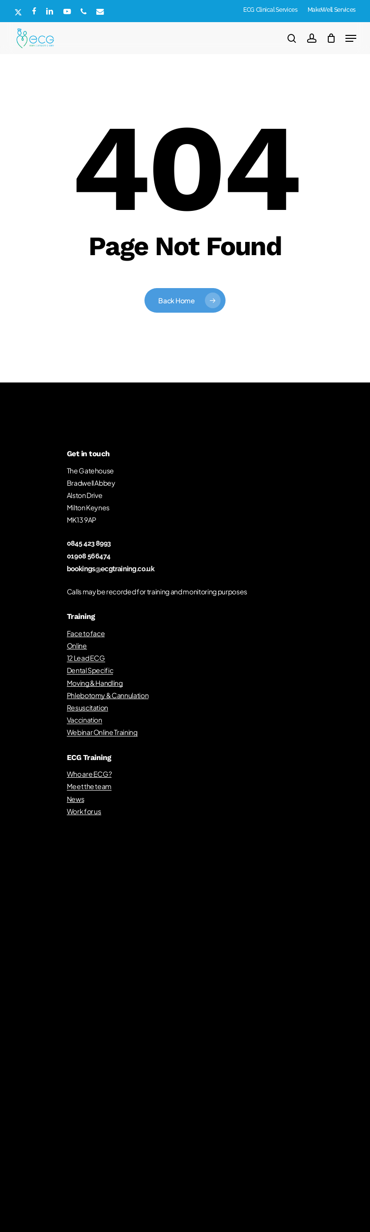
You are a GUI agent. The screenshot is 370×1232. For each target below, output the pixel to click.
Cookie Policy (182, 1102)
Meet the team (89, 786)
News (76, 798)
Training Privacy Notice (83, 1072)
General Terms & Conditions (153, 1072)
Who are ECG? (89, 773)
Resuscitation (88, 707)
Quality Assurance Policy (227, 1072)
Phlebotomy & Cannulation (108, 695)
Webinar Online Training (102, 732)
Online (77, 645)
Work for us (84, 811)
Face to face (86, 633)
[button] (350, 38)
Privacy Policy (142, 1102)
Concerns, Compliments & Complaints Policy (151, 1087)
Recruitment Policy (288, 1072)
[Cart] (331, 38)
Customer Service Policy (246, 1087)
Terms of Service (224, 1102)
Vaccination (84, 719)
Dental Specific (90, 670)
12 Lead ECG (86, 657)
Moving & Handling (95, 682)
